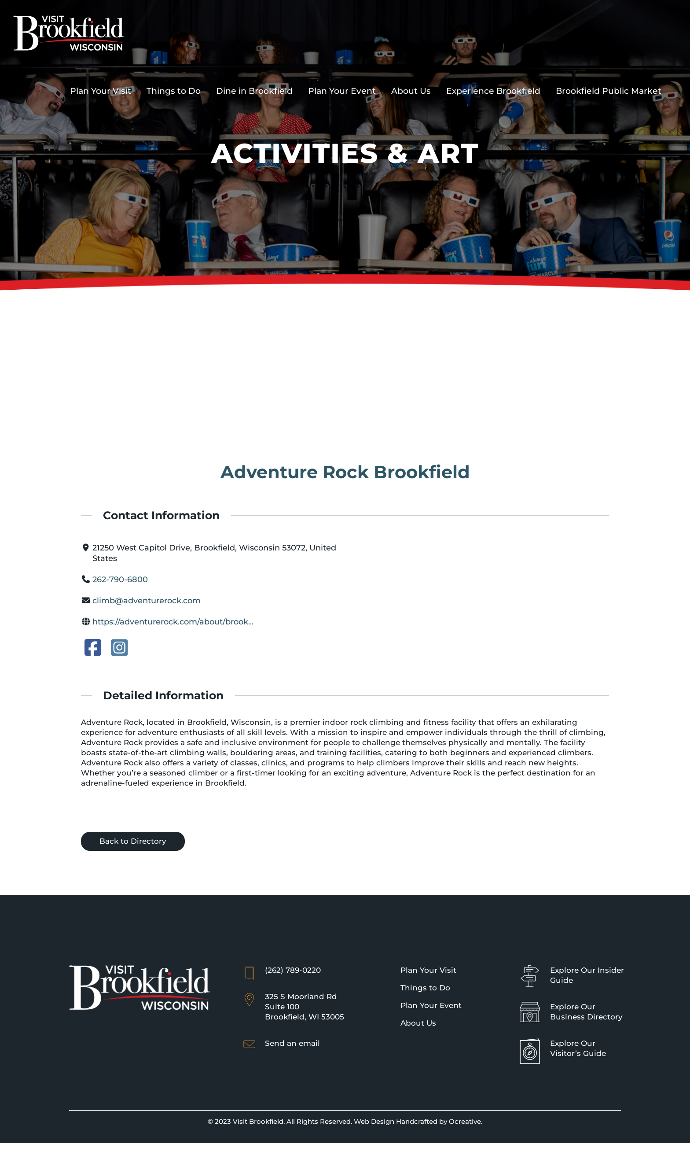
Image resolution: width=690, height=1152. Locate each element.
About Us (418, 1023)
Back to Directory (132, 841)
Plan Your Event (431, 1005)
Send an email (292, 1043)
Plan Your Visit (428, 970)
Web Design (374, 1121)
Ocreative (465, 1121)
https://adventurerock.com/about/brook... (172, 622)
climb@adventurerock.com (146, 601)
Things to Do (425, 987)
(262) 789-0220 (293, 970)
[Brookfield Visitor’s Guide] (530, 1042)
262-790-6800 (120, 579)
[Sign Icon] (530, 969)
